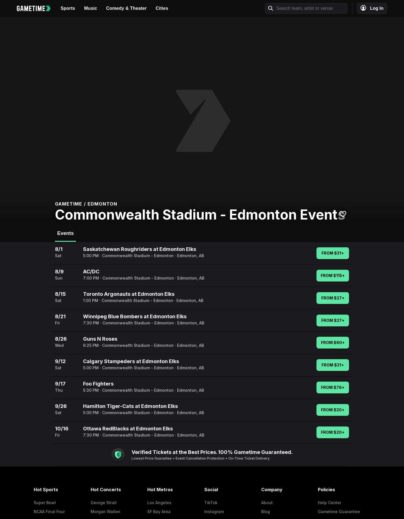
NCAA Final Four (49, 511)
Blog (265, 511)
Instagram (214, 511)
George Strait (104, 502)
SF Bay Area (159, 511)
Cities (162, 8)
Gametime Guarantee (339, 511)
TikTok (210, 502)
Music (90, 8)
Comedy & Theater (126, 8)
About (267, 502)
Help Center (329, 502)
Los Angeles (159, 502)
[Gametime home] (36, 8)
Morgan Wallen (105, 511)
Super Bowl (45, 502)
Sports (68, 8)
